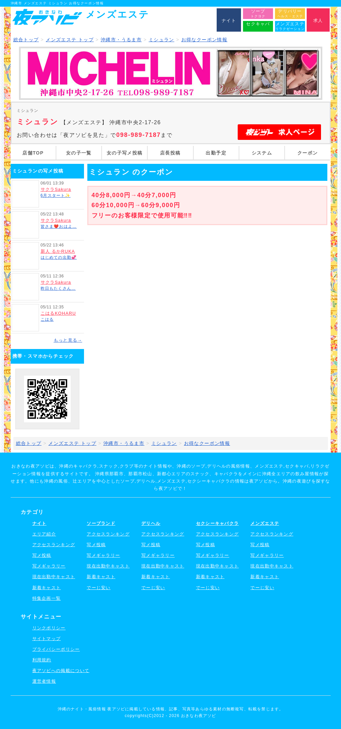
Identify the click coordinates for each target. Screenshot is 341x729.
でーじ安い (99, 587)
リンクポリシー (49, 627)
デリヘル (150, 523)
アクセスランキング (53, 544)
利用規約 (41, 659)
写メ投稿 (41, 555)
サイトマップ (46, 638)
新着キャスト (46, 587)
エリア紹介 (44, 534)
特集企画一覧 (46, 598)
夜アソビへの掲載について (61, 670)
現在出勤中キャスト (53, 576)
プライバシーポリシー (56, 649)
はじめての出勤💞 (59, 257)
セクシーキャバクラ (217, 523)
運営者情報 (44, 681)
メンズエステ (264, 523)
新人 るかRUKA (58, 251)
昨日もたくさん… (58, 288)
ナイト (39, 523)
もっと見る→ (68, 340)
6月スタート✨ (56, 195)
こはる (47, 319)
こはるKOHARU (58, 313)
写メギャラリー (49, 565)
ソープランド (101, 523)
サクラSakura (56, 189)
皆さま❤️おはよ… (59, 226)
